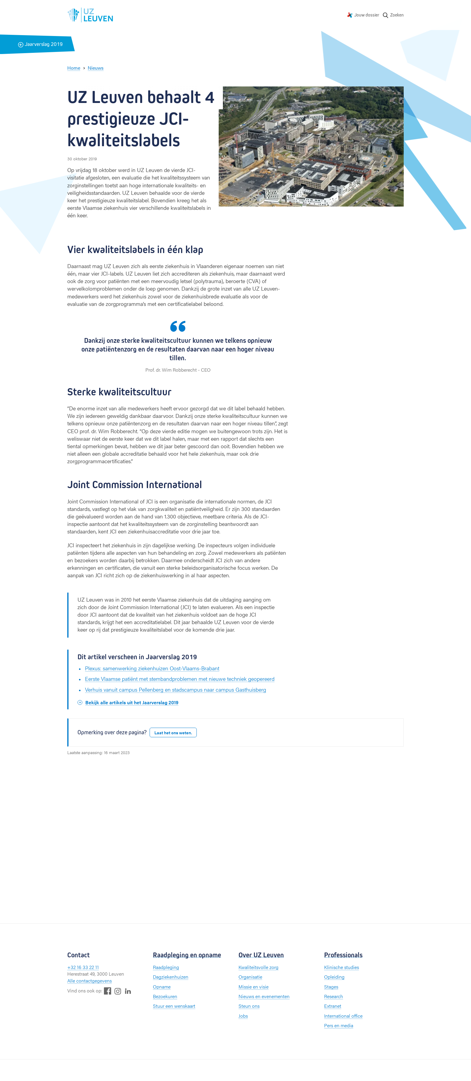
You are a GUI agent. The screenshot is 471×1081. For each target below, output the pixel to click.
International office (343, 1015)
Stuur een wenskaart (174, 1005)
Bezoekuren (165, 996)
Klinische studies (341, 967)
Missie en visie (254, 986)
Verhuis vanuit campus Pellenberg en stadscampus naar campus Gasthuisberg (175, 689)
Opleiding (334, 976)
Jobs (243, 1015)
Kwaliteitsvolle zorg (258, 967)
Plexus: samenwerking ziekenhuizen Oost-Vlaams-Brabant (152, 668)
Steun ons (249, 1005)
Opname (162, 986)
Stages (331, 986)
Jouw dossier (366, 15)
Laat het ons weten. (173, 732)
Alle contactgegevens (89, 980)
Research (333, 996)
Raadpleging (166, 967)
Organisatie (250, 976)
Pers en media (338, 1025)
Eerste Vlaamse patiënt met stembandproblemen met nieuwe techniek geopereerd (180, 678)
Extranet (332, 1005)
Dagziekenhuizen (170, 976)
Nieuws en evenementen (264, 996)
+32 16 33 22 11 (83, 967)
